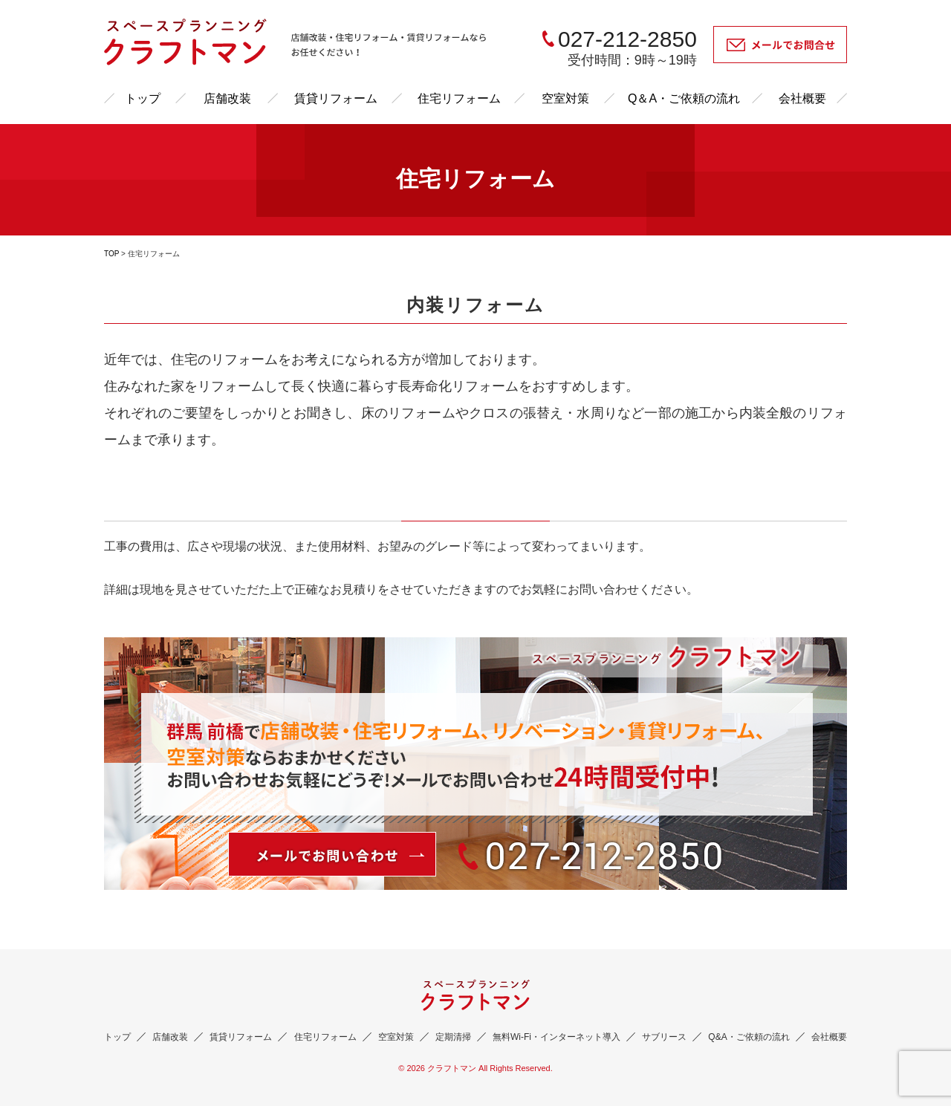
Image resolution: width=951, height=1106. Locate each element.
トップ (142, 98)
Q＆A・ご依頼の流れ (684, 98)
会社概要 (802, 98)
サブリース (664, 1037)
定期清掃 (453, 1037)
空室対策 (565, 98)
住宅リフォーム (459, 98)
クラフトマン (451, 1068)
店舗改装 (227, 98)
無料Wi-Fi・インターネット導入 (556, 1037)
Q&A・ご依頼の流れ (748, 1037)
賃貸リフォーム (335, 98)
